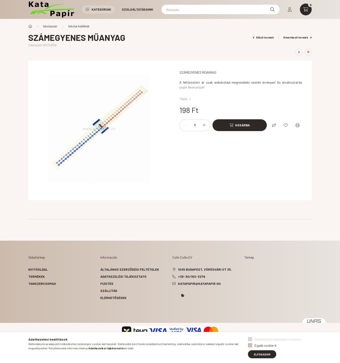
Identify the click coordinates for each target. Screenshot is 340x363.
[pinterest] (308, 52)
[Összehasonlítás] (274, 125)
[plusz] (204, 125)
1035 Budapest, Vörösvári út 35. (205, 269)
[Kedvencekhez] (285, 125)
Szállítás (108, 291)
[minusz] (185, 125)
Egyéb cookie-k (265, 345)
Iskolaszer (50, 26)
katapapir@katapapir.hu (199, 284)
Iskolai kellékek (78, 26)
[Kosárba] (239, 125)
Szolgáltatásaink (137, 9)
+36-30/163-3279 (191, 276)
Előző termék (263, 37)
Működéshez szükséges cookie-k (278, 339)
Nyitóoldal (38, 269)
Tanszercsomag (42, 284)
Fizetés (106, 284)
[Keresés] (221, 9)
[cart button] (306, 9)
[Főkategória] (30, 26)
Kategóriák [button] (98, 9)
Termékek (36, 276)
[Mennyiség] (195, 125)
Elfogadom (262, 354)
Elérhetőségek (113, 298)
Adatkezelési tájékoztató (123, 276)
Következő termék (297, 37)
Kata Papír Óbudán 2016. (173, 308)
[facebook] (298, 52)
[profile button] (290, 9)
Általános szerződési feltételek (129, 269)
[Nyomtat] (297, 125)
